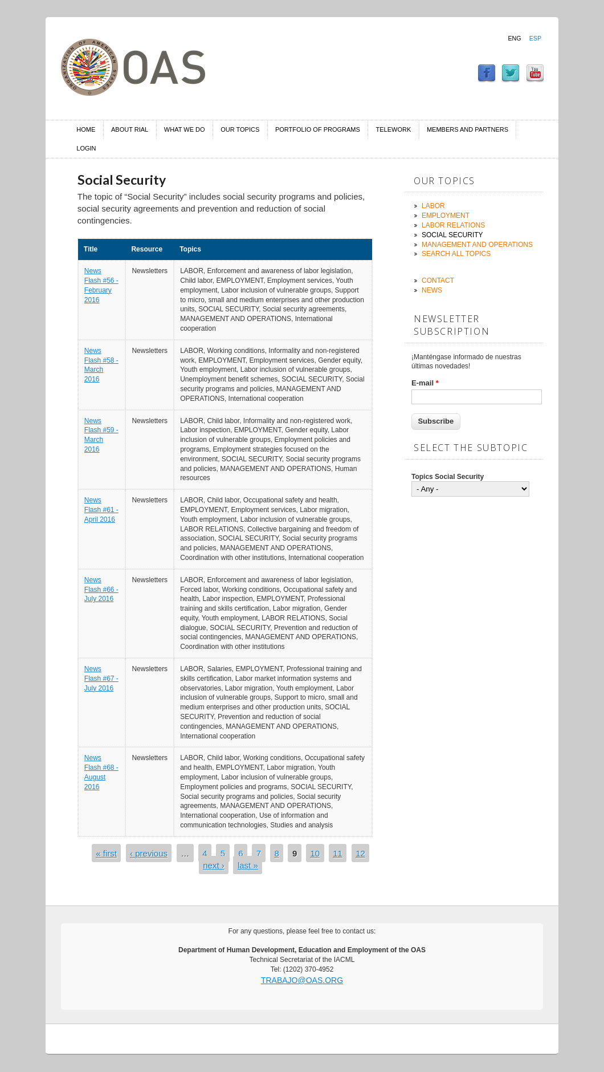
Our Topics (240, 129)
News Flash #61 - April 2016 (101, 509)
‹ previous (149, 853)
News (432, 290)
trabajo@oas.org (302, 980)
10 (315, 853)
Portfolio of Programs (317, 129)
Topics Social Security (447, 477)
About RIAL (129, 129)
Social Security (452, 235)
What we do (184, 129)
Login (86, 148)
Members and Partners (467, 129)
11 (337, 853)
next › (214, 865)
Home (85, 129)
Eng (514, 38)
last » (248, 865)
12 (360, 853)
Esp (535, 38)
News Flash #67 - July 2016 (101, 678)
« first (106, 853)
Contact (438, 281)
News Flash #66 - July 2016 (101, 589)
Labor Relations (453, 225)
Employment (446, 216)
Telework (393, 129)
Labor (433, 206)
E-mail (425, 383)
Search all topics (456, 254)
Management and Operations (477, 245)
